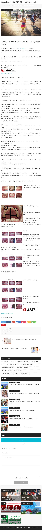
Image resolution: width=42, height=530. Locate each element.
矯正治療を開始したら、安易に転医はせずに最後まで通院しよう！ (16, 374)
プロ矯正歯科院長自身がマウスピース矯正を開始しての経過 (15, 367)
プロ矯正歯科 (21, 48)
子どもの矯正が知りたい (8, 331)
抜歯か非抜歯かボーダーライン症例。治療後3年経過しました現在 (23, 418)
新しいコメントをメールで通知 (22, 477)
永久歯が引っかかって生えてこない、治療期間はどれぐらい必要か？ (24, 384)
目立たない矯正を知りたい (27, 490)
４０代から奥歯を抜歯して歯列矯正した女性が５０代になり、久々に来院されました (20, 361)
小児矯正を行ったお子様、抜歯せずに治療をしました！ (21, 427)
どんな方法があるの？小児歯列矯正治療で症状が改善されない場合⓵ (24, 393)
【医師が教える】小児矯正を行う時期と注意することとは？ (22, 410)
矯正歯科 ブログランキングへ (7, 313)
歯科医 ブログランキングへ (6, 73)
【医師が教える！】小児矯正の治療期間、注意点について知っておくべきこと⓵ (25, 402)
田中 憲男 (9, 328)
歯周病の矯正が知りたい (26, 503)
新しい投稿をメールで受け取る (22, 479)
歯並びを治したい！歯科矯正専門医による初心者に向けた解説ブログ (18, 2)
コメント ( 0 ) (21, 440)
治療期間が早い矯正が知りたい (8, 490)
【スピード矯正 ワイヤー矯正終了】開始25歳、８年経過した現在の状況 (17, 364)
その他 (4, 503)
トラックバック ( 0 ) (21, 443)
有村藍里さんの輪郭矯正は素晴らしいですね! (11, 370)
